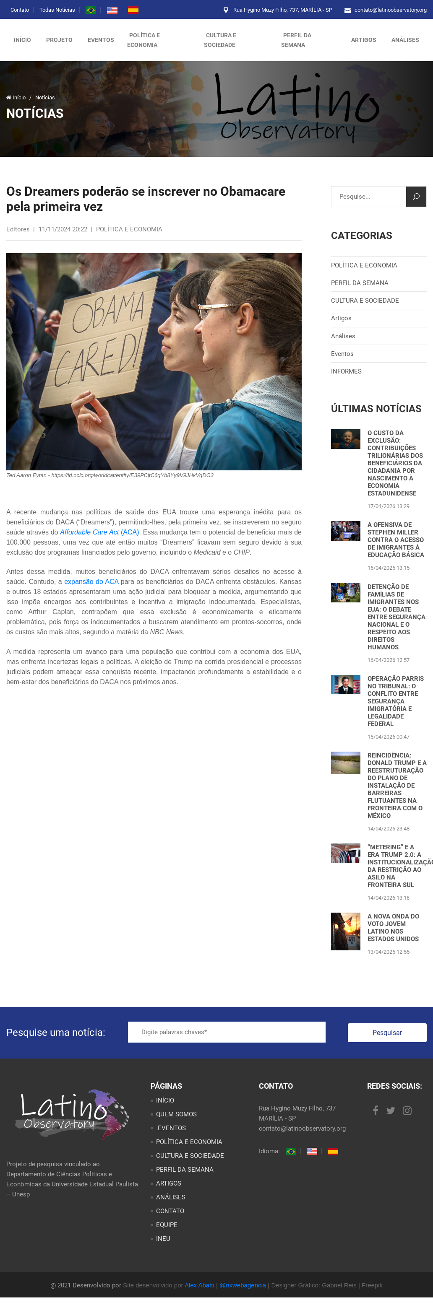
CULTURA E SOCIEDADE (220, 40)
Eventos (101, 39)
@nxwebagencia (242, 1285)
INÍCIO (165, 1100)
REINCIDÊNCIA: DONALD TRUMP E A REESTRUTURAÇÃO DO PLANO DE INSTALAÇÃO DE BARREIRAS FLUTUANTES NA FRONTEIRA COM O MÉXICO (397, 786)
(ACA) (129, 532)
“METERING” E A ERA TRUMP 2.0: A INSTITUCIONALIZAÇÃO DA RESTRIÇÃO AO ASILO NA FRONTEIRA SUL (397, 866)
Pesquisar (387, 1033)
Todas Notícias (57, 10)
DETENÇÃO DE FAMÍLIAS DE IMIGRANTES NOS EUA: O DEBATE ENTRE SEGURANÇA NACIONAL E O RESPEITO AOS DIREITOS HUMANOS (396, 617)
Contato (19, 10)
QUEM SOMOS (176, 1114)
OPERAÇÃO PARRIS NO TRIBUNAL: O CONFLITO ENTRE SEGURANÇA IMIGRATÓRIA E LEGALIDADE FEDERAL (396, 701)
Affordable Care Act (89, 532)
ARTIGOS (363, 39)
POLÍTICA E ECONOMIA (143, 40)
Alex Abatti (199, 1285)
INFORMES (346, 371)
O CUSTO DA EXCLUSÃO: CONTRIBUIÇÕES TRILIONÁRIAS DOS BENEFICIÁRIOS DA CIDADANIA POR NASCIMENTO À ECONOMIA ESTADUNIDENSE (395, 463)
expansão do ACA (91, 581)
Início (22, 39)
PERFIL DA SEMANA (296, 40)
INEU (163, 1239)
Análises (343, 336)
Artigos (341, 318)
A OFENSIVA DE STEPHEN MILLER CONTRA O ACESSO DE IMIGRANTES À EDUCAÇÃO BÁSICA (396, 540)
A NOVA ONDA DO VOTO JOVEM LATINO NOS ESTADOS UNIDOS (393, 928)
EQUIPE (166, 1225)
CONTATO (170, 1211)
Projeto (59, 39)
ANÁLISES (405, 39)
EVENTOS (171, 1128)
